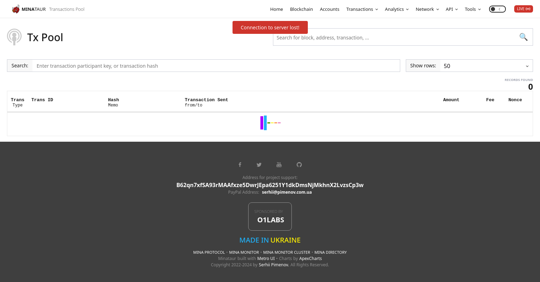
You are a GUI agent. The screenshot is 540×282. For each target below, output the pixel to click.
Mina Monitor (244, 252)
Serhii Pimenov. (274, 265)
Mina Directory (330, 252)
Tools (470, 9)
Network (425, 9)
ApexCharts (310, 258)
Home (276, 9)
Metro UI (266, 258)
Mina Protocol (209, 252)
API (449, 9)
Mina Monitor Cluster (286, 252)
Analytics (394, 9)
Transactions (359, 9)
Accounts (330, 9)
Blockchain (301, 9)
